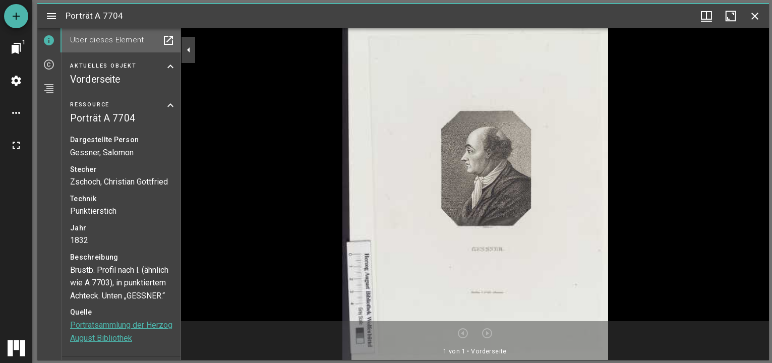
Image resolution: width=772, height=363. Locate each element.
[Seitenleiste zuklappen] (189, 50)
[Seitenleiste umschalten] (51, 16)
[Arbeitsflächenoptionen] (16, 113)
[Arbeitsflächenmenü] (16, 81)
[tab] (49, 40)
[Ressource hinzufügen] (16, 16)
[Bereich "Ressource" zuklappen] (170, 105)
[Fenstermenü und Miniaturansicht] (706, 16)
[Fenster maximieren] (731, 16)
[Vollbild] (16, 145)
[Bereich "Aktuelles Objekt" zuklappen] (170, 66)
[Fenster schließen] (755, 16)
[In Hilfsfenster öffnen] (168, 40)
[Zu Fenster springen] (16, 48)
